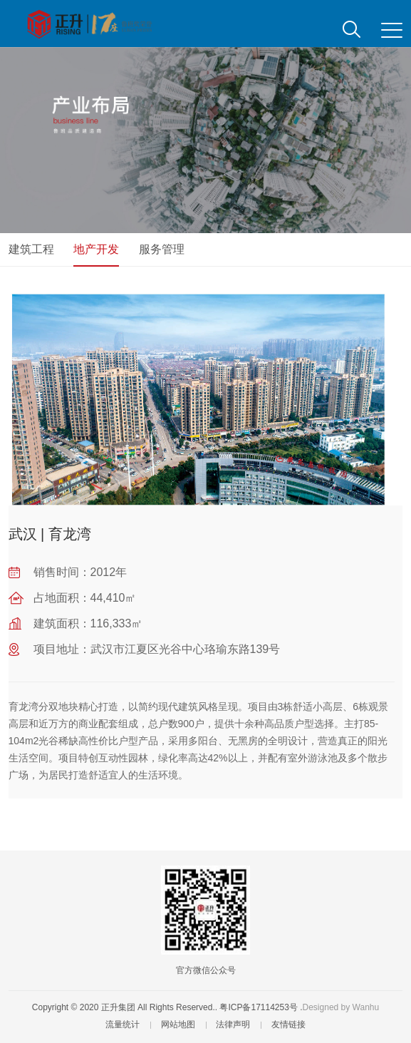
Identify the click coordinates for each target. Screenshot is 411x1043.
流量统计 (122, 1024)
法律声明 (233, 1024)
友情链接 (288, 1024)
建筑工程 (31, 249)
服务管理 (161, 249)
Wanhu (366, 1007)
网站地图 (178, 1024)
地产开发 (96, 249)
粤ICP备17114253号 (258, 1007)
